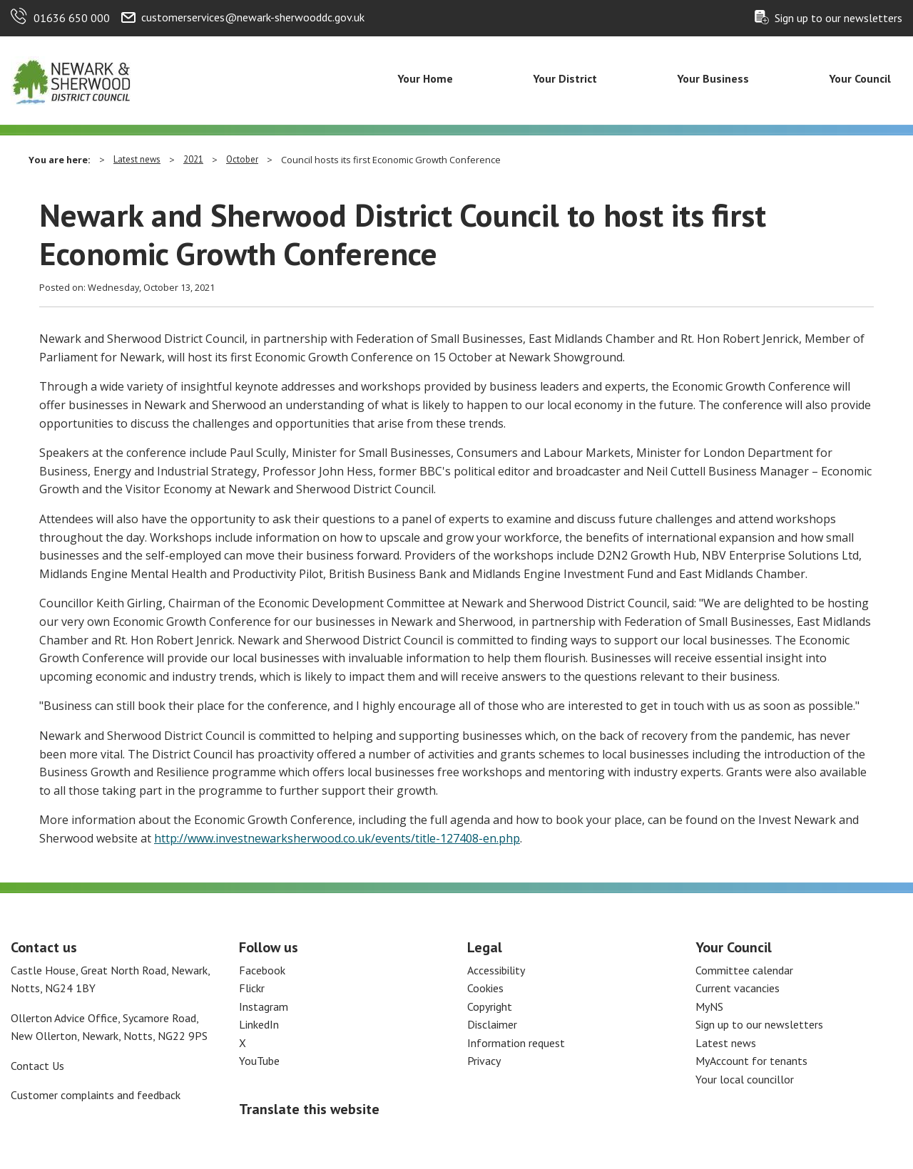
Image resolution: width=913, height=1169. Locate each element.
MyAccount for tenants (751, 1061)
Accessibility (496, 970)
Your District (565, 78)
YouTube (259, 1061)
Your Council (860, 78)
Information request (516, 1043)
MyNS (709, 1006)
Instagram (263, 1006)
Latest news (136, 159)
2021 (193, 159)
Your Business (713, 78)
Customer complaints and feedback (95, 1095)
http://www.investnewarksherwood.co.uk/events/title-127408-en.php (337, 838)
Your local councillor (744, 1079)
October (242, 159)
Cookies (485, 988)
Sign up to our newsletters (838, 18)
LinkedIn (259, 1024)
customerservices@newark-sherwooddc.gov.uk (252, 17)
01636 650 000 (72, 18)
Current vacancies (737, 988)
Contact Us (37, 1066)
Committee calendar (744, 970)
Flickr (252, 988)
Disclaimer (492, 1024)
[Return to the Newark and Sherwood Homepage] (71, 79)
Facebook (262, 970)
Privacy (484, 1061)
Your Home (425, 78)
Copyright (489, 1006)
